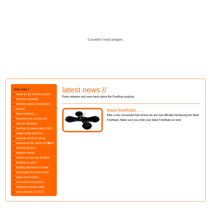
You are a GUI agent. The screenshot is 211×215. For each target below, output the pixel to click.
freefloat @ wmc (26, 147)
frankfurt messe (25, 152)
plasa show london (27, 177)
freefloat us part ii (26, 162)
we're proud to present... (30, 182)
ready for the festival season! (33, 94)
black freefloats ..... (27, 113)
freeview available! (27, 99)
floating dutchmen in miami (32, 167)
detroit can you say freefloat (33, 157)
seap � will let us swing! (31, 138)
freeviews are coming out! (31, 118)
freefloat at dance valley (30, 186)
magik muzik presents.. (30, 133)
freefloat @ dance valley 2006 (34, 128)
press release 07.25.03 (30, 191)
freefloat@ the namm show (32, 172)
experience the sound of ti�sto (35, 143)
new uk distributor (26, 123)
